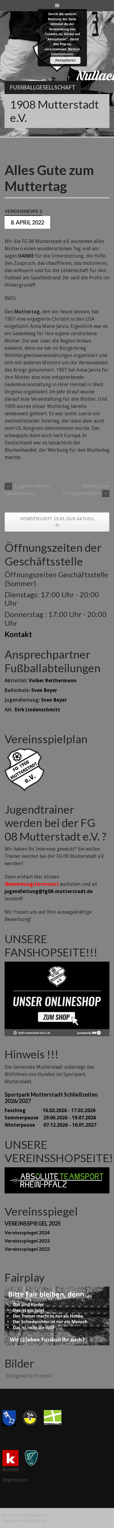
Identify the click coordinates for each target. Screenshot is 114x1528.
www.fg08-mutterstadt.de (23, 1521)
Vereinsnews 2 (23, 211)
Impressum (14, 1480)
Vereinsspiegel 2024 (27, 1232)
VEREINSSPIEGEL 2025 (33, 1223)
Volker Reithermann (53, 680)
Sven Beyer (44, 690)
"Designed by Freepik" (29, 1376)
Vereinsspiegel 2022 (27, 1249)
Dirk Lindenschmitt (37, 710)
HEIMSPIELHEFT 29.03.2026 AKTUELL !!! (57, 522)
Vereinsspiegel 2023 (27, 1240)
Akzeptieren (65, 60)
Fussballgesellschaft (42, 87)
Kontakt (18, 634)
